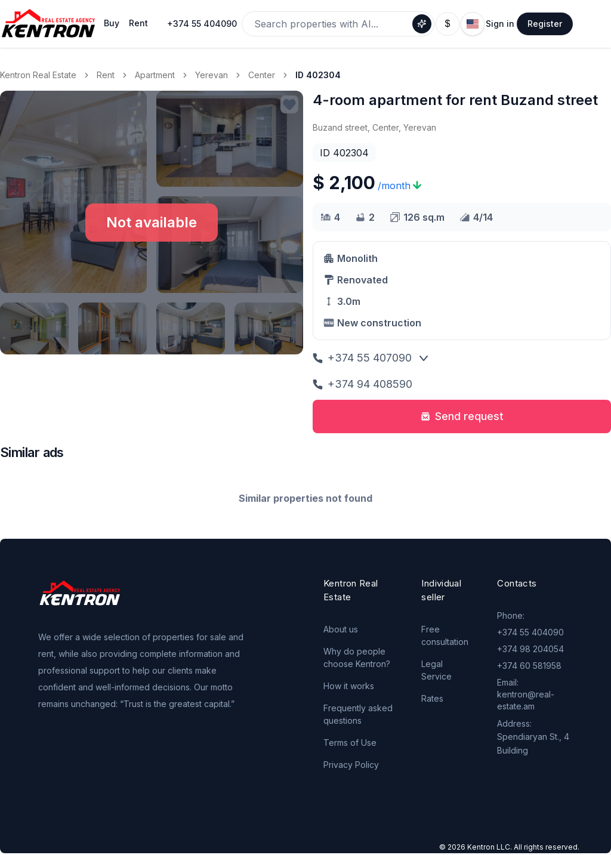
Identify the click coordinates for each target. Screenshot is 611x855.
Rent (106, 75)
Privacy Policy (351, 765)
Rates (432, 698)
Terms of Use (350, 742)
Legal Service (436, 670)
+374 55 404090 (202, 23)
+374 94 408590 (362, 384)
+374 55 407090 (362, 357)
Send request (462, 416)
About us (340, 629)
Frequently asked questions (358, 714)
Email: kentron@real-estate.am (525, 694)
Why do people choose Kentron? (356, 657)
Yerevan (211, 75)
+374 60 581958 (529, 665)
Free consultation (444, 635)
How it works (348, 686)
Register (544, 23)
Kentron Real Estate (38, 75)
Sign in (500, 23)
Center (261, 75)
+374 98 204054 (530, 649)
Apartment (155, 75)
